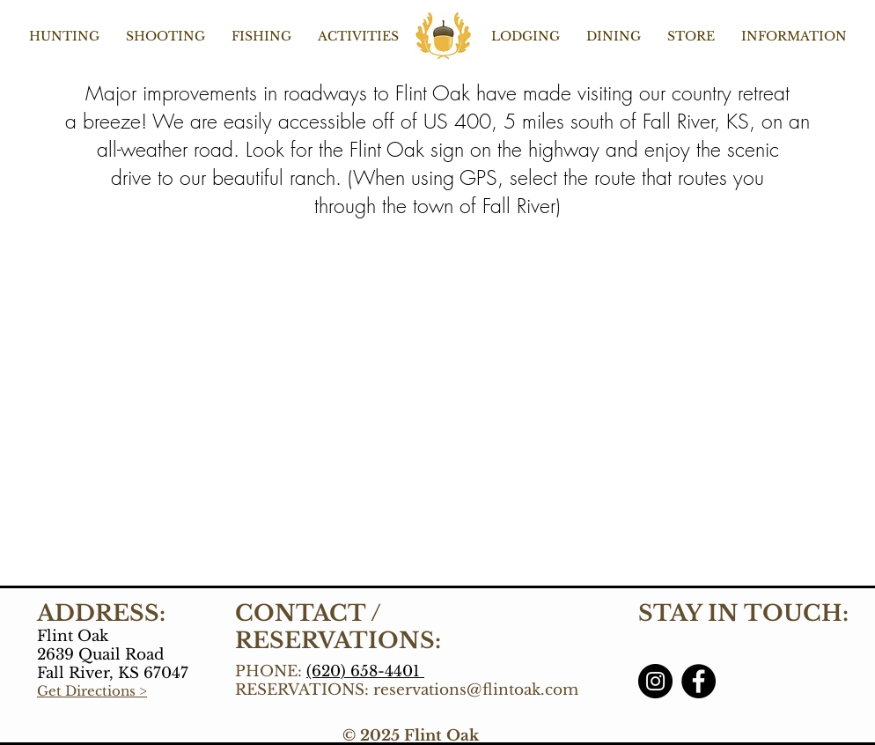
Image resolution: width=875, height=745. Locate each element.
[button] (64, 36)
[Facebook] (698, 681)
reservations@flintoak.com (475, 690)
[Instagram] (655, 681)
